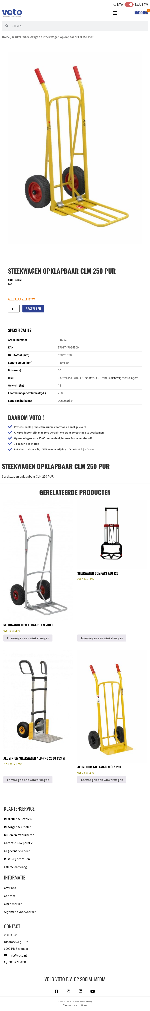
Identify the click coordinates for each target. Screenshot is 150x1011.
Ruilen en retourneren (19, 835)
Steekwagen (31, 37)
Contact (9, 896)
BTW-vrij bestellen (17, 859)
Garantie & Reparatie (18, 843)
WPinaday (88, 1002)
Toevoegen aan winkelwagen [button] (28, 638)
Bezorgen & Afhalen (17, 827)
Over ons (10, 888)
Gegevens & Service (17, 851)
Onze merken (13, 904)
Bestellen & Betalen (18, 819)
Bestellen (33, 308)
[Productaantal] (14, 308)
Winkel (16, 37)
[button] (115, 13)
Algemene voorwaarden (20, 912)
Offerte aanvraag (15, 867)
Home (6, 37)
